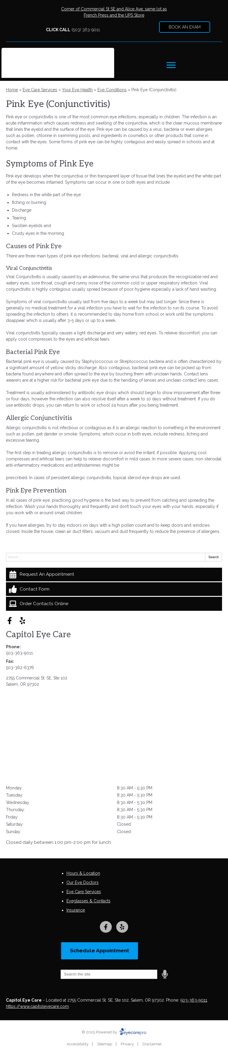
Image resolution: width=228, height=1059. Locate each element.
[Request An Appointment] (114, 574)
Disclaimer (152, 1044)
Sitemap (104, 1044)
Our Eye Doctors (82, 882)
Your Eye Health (77, 89)
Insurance (75, 910)
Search (213, 557)
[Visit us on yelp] (22, 620)
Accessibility (77, 1044)
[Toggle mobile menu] (171, 65)
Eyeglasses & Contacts (88, 901)
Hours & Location (83, 873)
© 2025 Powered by (114, 1032)
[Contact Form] (114, 589)
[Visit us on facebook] (9, 620)
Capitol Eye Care (38, 635)
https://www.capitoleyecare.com (37, 1006)
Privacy (127, 1044)
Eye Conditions (112, 89)
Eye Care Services (40, 89)
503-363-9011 (19, 653)
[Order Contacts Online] (114, 603)
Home (12, 89)
